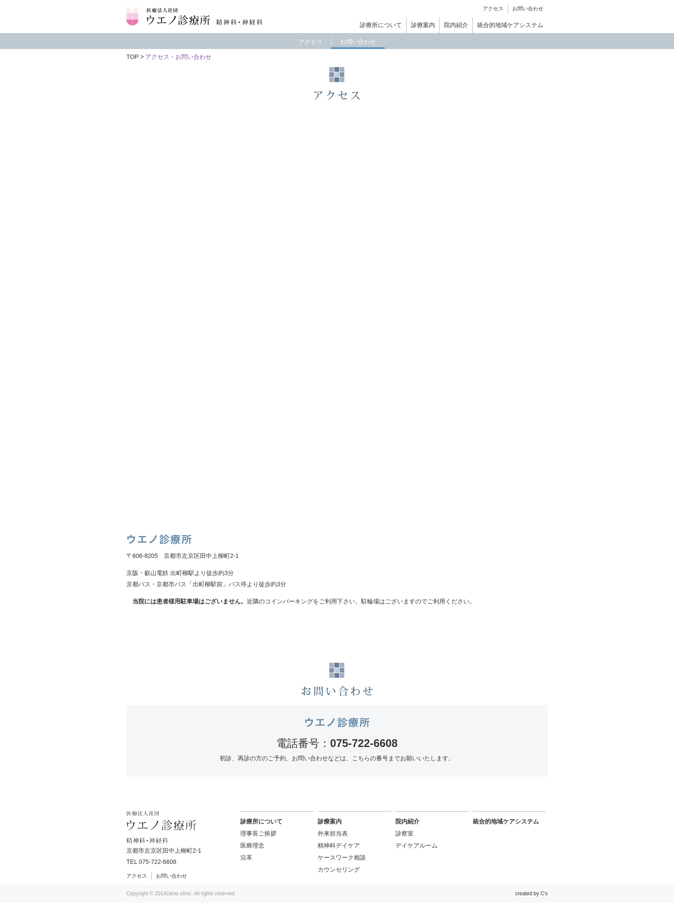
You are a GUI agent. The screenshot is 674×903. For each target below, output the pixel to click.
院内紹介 (456, 24)
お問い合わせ (527, 9)
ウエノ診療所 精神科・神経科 (195, 16)
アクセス (493, 9)
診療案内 (423, 24)
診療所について (381, 24)
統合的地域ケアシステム (510, 24)
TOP (132, 56)
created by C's (531, 894)
